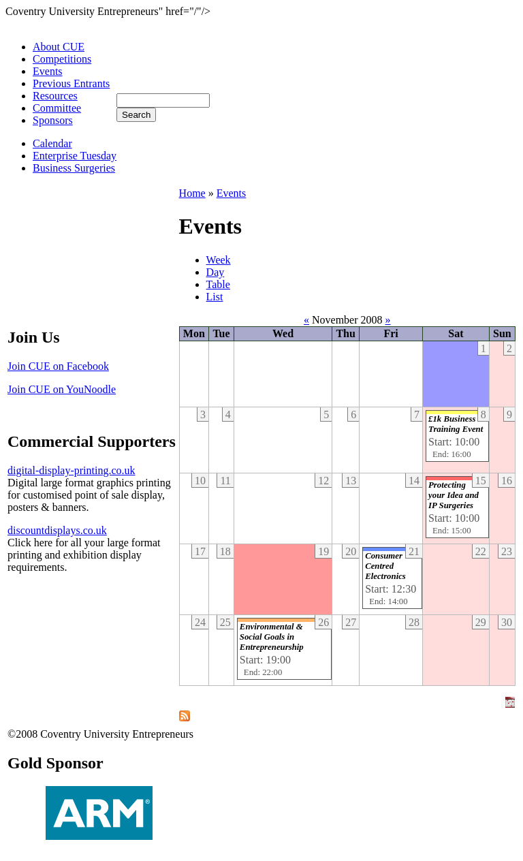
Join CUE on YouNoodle (61, 389)
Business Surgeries (74, 168)
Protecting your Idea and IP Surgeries (453, 495)
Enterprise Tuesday (74, 155)
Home (192, 193)
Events (48, 71)
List (214, 296)
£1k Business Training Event (455, 424)
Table (218, 284)
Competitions (62, 59)
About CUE (58, 46)
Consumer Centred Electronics (385, 566)
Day (215, 272)
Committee (57, 108)
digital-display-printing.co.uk (71, 470)
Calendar (52, 143)
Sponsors (53, 120)
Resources (55, 95)
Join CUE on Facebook (58, 366)
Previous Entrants (71, 83)
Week (218, 260)
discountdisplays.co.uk (57, 530)
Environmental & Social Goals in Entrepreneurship (272, 637)
